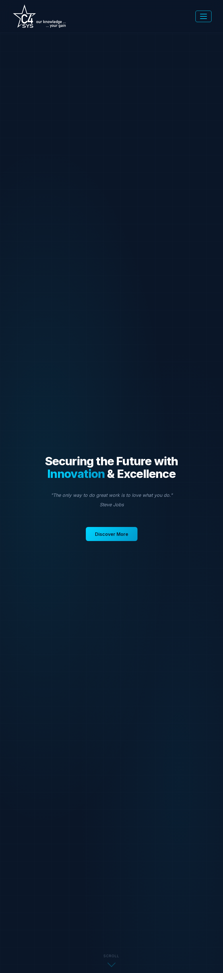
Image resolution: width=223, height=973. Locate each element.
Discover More (111, 534)
